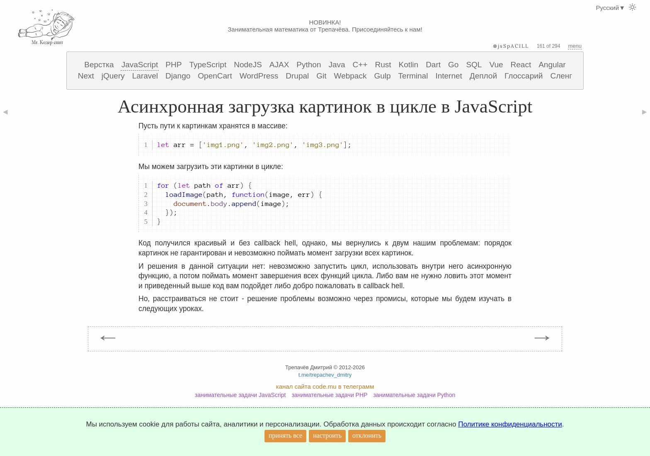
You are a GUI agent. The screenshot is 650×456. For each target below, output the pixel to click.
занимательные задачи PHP (329, 395)
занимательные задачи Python (414, 395)
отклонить (366, 435)
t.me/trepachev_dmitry (325, 375)
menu (575, 46)
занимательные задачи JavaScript (240, 395)
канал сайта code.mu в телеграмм (325, 386)
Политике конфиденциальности (510, 424)
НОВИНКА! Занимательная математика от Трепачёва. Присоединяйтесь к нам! (325, 26)
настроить (327, 435)
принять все (285, 435)
